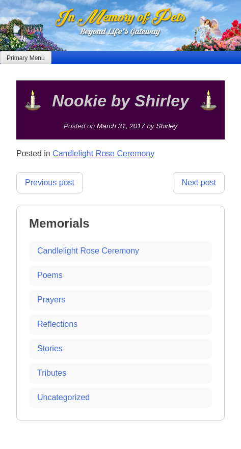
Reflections (57, 324)
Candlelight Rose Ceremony (103, 153)
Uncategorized (63, 397)
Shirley (166, 126)
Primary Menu (26, 58)
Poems (50, 275)
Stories (50, 348)
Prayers (51, 299)
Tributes (51, 373)
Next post (198, 182)
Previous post (49, 182)
